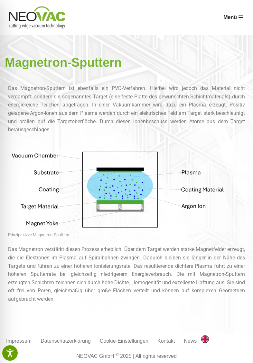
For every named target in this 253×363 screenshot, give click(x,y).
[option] (205, 340)
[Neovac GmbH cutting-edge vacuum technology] (37, 17)
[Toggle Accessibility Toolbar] (10, 353)
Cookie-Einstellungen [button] (124, 341)
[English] (205, 341)
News (190, 341)
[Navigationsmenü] (233, 17)
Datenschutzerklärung (66, 341)
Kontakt (166, 341)
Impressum (19, 341)
